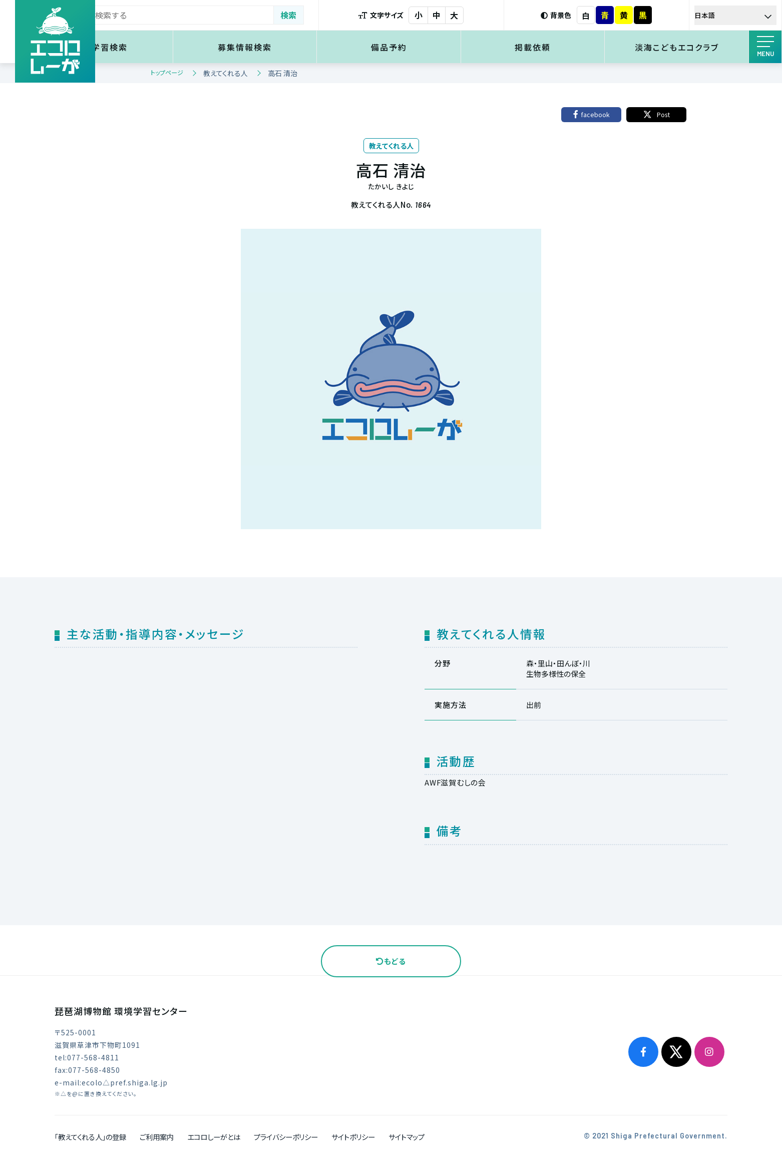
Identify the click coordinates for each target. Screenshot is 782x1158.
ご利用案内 (157, 1136)
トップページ (167, 72)
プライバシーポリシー (286, 1136)
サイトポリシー (353, 1136)
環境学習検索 (160, 47)
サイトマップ (406, 1136)
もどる (391, 961)
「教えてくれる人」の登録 (90, 1136)
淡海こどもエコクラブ (683, 47)
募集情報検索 (291, 47)
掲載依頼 (553, 47)
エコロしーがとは (213, 1136)
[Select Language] (739, 15)
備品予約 (422, 47)
